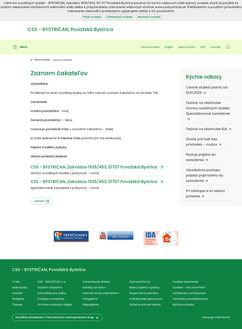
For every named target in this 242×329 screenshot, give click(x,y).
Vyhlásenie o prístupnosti (189, 293)
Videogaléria (90, 304)
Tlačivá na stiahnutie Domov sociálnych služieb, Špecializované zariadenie (208, 108)
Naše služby (19, 287)
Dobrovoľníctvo (139, 282)
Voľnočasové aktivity (96, 282)
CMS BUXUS (222, 317)
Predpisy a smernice (50, 299)
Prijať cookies (92, 17)
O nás (16, 282)
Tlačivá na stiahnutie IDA (206, 129)
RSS (203, 47)
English (169, 47)
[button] (228, 47)
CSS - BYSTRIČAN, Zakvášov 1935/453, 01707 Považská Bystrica (94, 167)
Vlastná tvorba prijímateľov (100, 293)
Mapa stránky (186, 47)
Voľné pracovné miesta (144, 304)
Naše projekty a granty (144, 287)
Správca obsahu (183, 304)
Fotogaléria (89, 299)
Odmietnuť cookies (119, 17)
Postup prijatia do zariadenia (201, 157)
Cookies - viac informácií (188, 287)
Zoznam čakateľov (49, 287)
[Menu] (19, 47)
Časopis (17, 304)
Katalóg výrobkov (94, 287)
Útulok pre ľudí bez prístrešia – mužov (201, 142)
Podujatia (18, 299)
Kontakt (215, 47)
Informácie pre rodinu (51, 293)
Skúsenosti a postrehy (143, 293)
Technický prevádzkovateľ (190, 299)
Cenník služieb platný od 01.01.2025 (206, 90)
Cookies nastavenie (185, 282)
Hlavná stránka (150, 47)
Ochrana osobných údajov (54, 304)
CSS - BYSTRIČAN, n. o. (51, 282)
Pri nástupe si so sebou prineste (205, 193)
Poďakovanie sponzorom (145, 299)
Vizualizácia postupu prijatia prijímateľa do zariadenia (204, 175)
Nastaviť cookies (149, 17)
